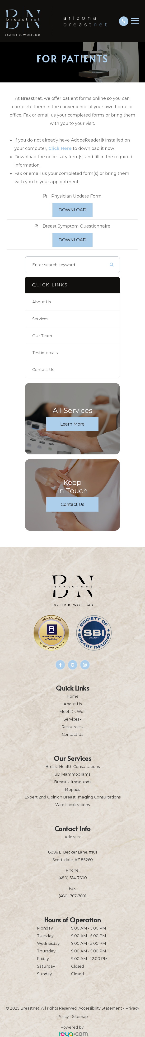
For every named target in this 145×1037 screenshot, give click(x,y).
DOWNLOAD (72, 210)
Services (40, 318)
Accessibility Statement (100, 1008)
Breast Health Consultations (73, 766)
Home (73, 696)
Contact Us (43, 369)
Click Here (60, 148)
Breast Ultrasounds (72, 781)
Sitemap (80, 1016)
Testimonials (45, 352)
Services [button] (72, 719)
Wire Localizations (72, 804)
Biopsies (72, 789)
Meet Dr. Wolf (72, 711)
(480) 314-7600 (72, 877)
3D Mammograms (72, 774)
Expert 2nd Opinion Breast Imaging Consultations (73, 797)
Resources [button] (72, 726)
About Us (41, 302)
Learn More (72, 424)
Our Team (42, 335)
